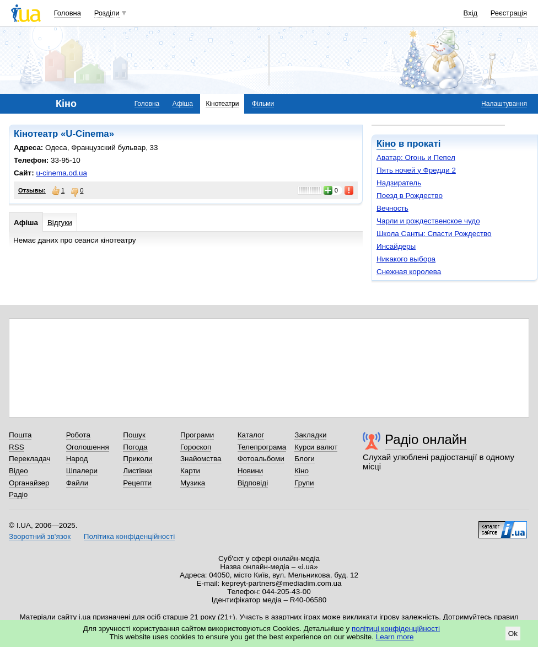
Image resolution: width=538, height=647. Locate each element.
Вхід (471, 13)
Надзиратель (398, 183)
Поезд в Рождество (409, 195)
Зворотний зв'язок (40, 536)
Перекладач (29, 458)
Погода (135, 447)
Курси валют (315, 447)
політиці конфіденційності (396, 628)
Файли (77, 483)
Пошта (20, 435)
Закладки (310, 435)
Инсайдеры (396, 246)
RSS (16, 447)
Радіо (18, 494)
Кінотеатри (222, 104)
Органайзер (29, 483)
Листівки (137, 471)
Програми (197, 435)
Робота (78, 435)
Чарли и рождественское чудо (428, 221)
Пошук (134, 435)
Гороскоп (195, 447)
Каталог (251, 435)
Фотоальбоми (261, 458)
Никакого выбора (405, 259)
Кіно (386, 143)
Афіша (183, 104)
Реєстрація (509, 13)
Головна (67, 13)
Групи (304, 483)
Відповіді (253, 483)
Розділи (107, 13)
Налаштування (504, 104)
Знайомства (201, 458)
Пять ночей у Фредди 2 (416, 170)
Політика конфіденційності (129, 536)
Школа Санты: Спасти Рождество (434, 233)
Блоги (304, 458)
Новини (250, 471)
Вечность (392, 208)
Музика (192, 483)
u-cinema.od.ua (61, 173)
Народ (77, 458)
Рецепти (137, 483)
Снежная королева (408, 272)
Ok (513, 633)
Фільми (263, 104)
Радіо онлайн (426, 439)
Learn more (395, 637)
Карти (190, 471)
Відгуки (59, 222)
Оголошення (87, 447)
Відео (18, 471)
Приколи (137, 458)
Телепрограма (262, 447)
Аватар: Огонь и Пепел (415, 157)
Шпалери (82, 471)
